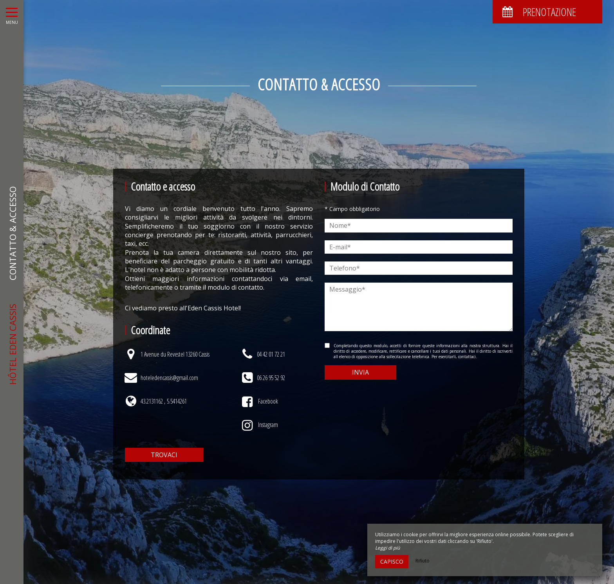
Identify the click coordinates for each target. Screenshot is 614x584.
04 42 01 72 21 (271, 354)
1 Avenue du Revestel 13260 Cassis (175, 354)
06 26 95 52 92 (271, 377)
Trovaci (164, 455)
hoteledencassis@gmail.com (169, 377)
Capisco (391, 561)
